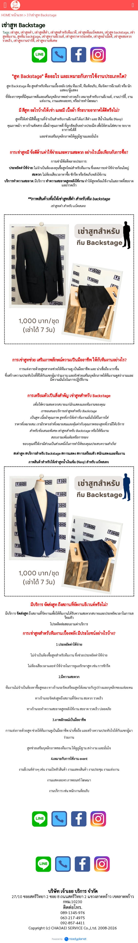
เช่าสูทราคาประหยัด (79, 36)
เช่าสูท (14, 32)
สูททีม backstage (28, 36)
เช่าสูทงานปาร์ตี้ (24, 40)
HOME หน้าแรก (12, 15)
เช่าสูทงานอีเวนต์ (53, 36)
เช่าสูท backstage (116, 32)
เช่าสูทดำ (27, 32)
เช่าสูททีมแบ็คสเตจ (90, 32)
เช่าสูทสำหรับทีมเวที (63, 32)
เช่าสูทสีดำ (42, 32)
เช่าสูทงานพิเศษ (46, 40)
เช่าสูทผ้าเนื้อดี (103, 36)
